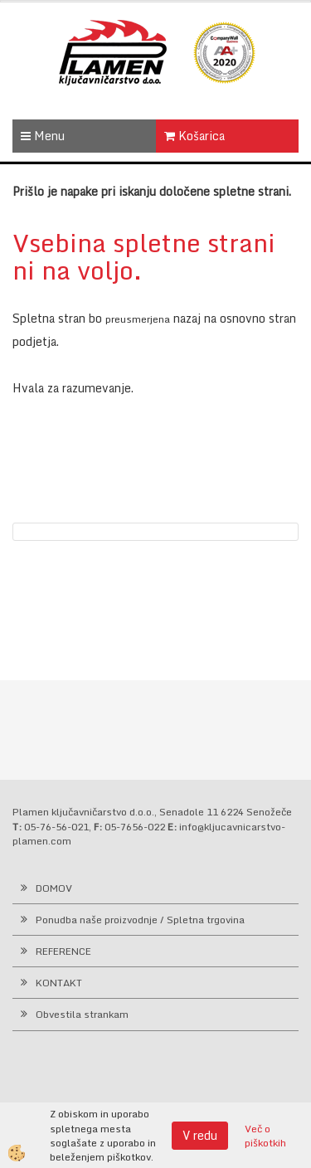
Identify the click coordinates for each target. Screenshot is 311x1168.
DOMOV (54, 888)
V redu (199, 1135)
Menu (43, 135)
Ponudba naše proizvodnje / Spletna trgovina (140, 919)
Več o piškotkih (265, 1136)
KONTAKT (59, 982)
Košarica (194, 135)
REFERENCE (63, 951)
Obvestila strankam (82, 1014)
